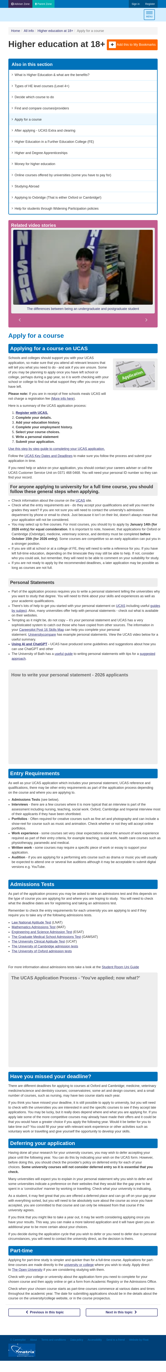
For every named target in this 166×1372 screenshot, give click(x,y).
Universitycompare (42, 634)
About (33, 1339)
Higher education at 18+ (55, 31)
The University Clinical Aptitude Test (38, 941)
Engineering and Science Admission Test (42, 932)
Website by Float (139, 1339)
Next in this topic (122, 1312)
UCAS (80, 500)
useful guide (64, 654)
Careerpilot (24, 15)
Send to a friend (115, 1339)
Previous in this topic (44, 1312)
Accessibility (95, 1339)
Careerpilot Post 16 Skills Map (41, 630)
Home (15, 31)
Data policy (76, 1339)
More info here (63, 398)
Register (150, 3)
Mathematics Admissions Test (34, 927)
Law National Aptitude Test (31, 922)
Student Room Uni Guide (120, 967)
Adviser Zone (20, 3)
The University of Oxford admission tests (42, 951)
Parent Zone (43, 3)
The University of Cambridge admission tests (45, 946)
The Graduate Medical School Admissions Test (46, 937)
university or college (79, 1265)
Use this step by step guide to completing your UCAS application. (56, 449)
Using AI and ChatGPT (29, 644)
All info (29, 31)
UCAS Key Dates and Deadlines (49, 456)
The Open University (27, 1270)
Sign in (136, 3)
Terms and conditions (53, 1339)
